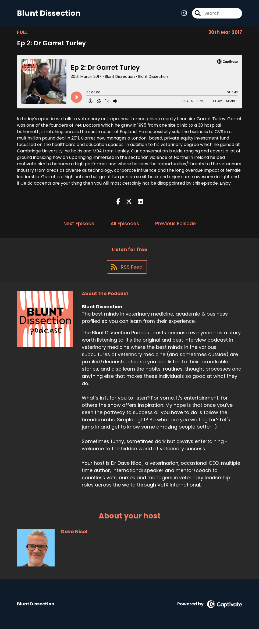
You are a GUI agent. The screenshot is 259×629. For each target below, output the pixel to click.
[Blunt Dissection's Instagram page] (184, 13)
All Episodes (125, 223)
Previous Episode (175, 223)
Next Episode (78, 223)
